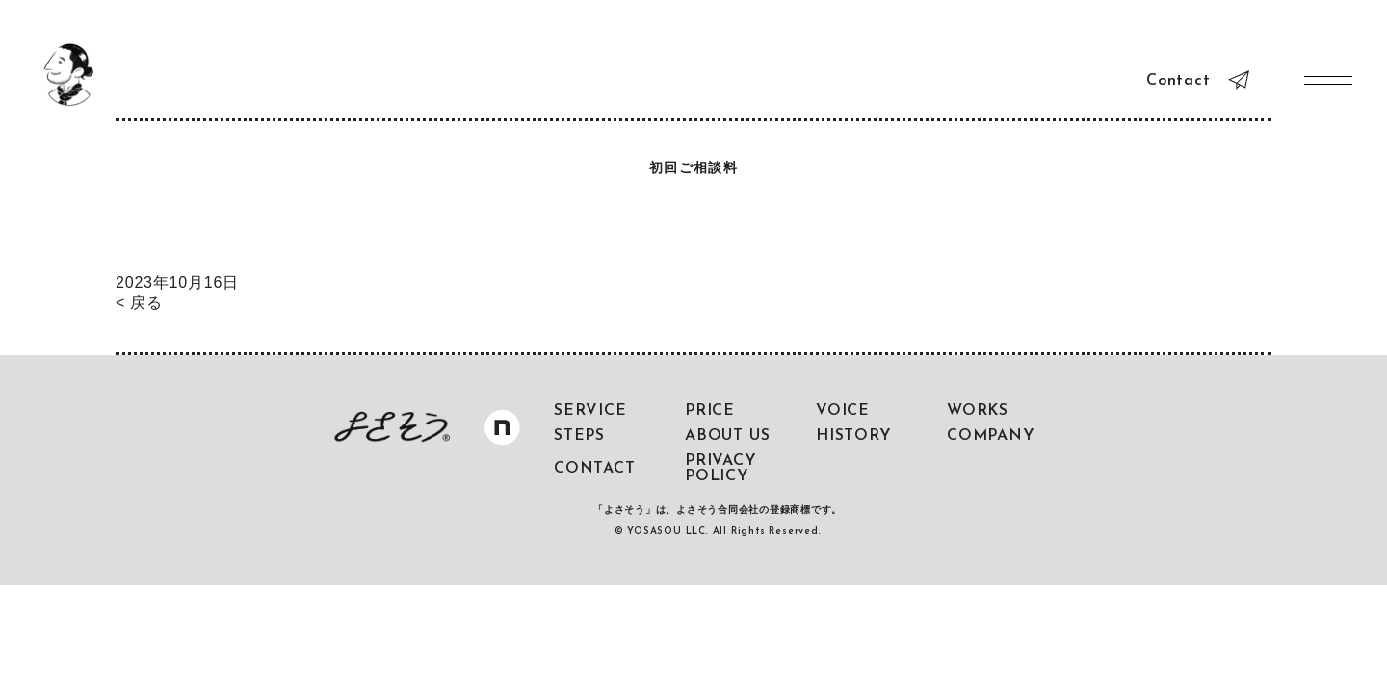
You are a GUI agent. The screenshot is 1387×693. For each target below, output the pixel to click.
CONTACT (595, 468)
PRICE (710, 411)
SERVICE (590, 411)
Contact (1178, 81)
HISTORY (854, 436)
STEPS (579, 436)
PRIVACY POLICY (721, 468)
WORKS (977, 411)
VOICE (843, 411)
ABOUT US (727, 436)
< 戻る (139, 303)
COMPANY (991, 436)
